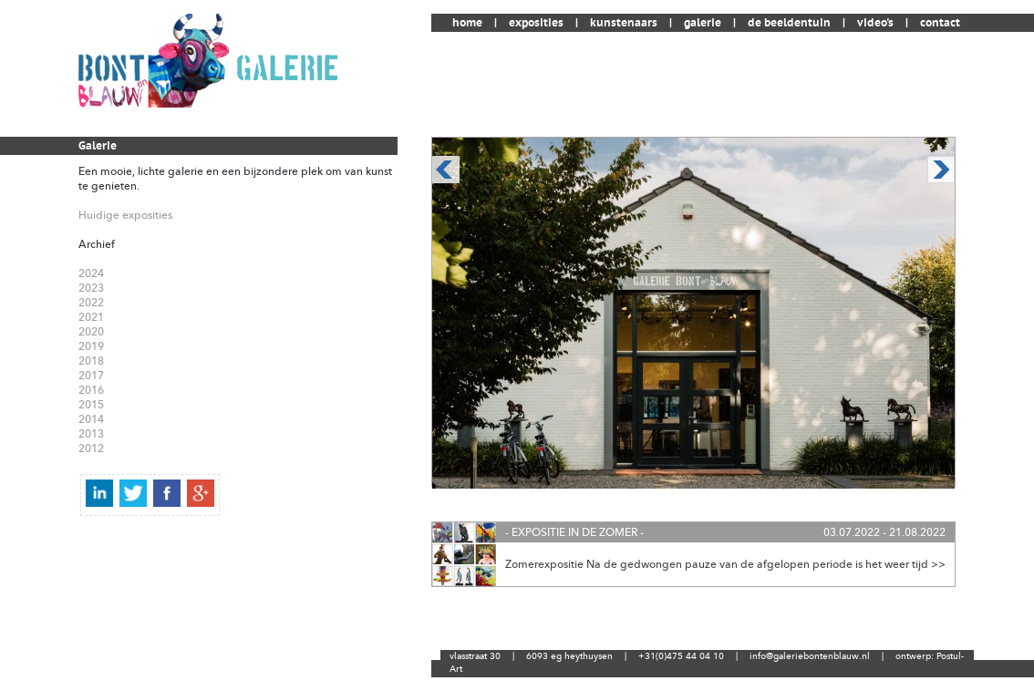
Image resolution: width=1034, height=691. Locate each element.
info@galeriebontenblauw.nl (810, 656)
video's (875, 22)
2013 (91, 434)
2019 (91, 346)
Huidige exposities (125, 215)
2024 (91, 273)
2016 (91, 390)
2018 (91, 361)
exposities (536, 22)
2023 (91, 288)
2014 (91, 419)
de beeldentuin (789, 22)
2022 (91, 302)
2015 (91, 404)
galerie (702, 22)
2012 (91, 448)
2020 (91, 332)
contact (940, 22)
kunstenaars (623, 22)
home (467, 22)
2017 (91, 375)
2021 (91, 317)
